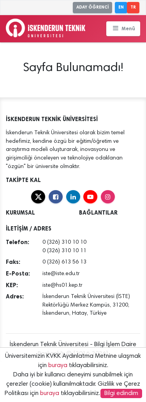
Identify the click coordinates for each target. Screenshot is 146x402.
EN (121, 7)
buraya (57, 365)
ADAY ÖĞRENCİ (92, 7)
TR (133, 7)
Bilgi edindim (121, 393)
